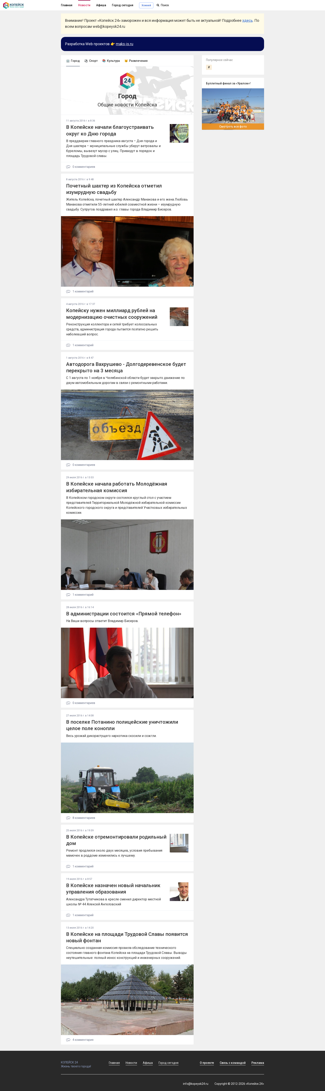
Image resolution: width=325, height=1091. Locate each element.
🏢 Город (73, 60)
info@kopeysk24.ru (195, 1083)
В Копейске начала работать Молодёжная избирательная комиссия (116, 487)
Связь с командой (233, 1062)
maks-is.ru (124, 44)
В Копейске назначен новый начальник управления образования (113, 889)
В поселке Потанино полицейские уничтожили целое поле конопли (122, 725)
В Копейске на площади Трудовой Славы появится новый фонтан (127, 937)
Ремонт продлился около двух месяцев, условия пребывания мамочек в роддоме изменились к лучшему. (114, 853)
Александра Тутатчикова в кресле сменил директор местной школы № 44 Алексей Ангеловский (113, 901)
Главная (66, 5)
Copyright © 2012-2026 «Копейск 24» (239, 1083)
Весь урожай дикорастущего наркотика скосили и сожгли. (111, 736)
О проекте (207, 1062)
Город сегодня (122, 5)
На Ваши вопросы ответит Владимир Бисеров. (102, 621)
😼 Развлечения (136, 60)
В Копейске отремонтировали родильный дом (116, 840)
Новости (84, 5)
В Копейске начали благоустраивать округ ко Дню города (110, 130)
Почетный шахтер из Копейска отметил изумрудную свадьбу (114, 189)
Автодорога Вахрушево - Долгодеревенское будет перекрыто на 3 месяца (126, 367)
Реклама (257, 1062)
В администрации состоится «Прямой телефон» (123, 614)
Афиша (101, 5)
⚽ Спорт (91, 60)
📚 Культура (111, 60)
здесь (247, 20)
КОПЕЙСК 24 (80, 1060)
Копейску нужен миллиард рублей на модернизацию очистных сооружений (111, 314)
